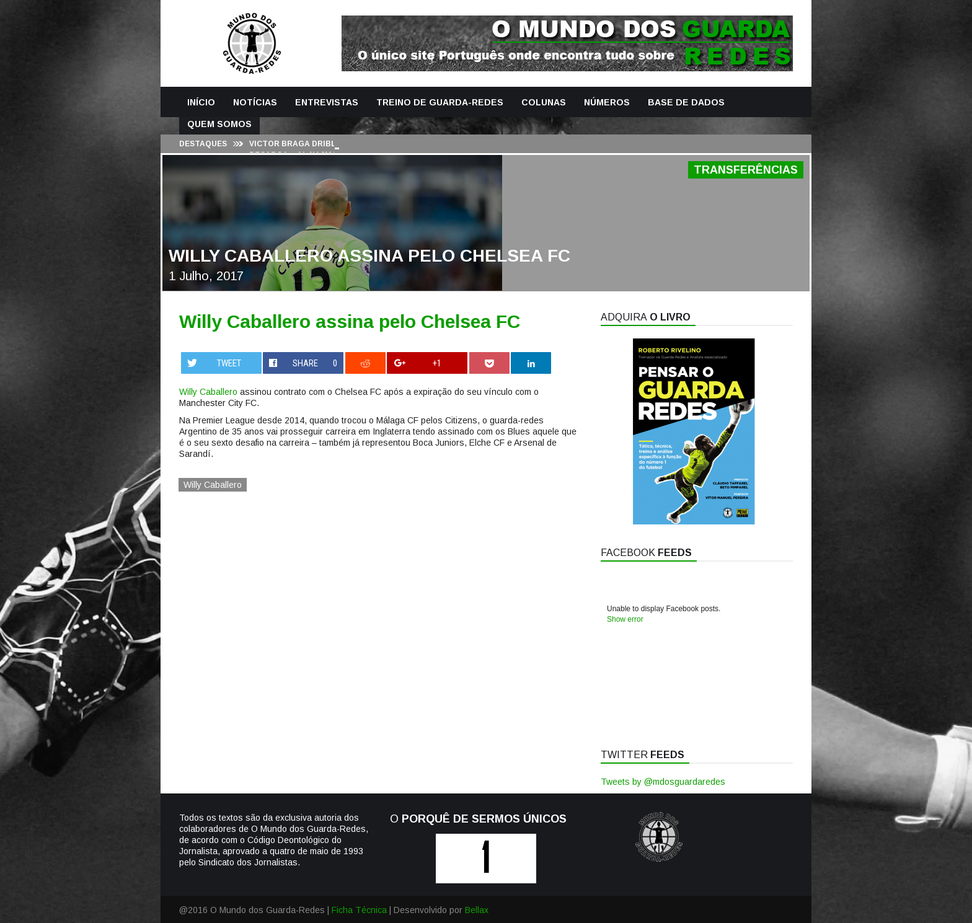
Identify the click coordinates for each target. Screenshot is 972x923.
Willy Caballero (208, 392)
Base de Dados (686, 102)
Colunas (543, 102)
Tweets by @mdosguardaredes (663, 782)
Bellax (476, 910)
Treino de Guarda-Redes (439, 102)
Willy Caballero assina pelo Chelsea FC (349, 321)
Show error (625, 619)
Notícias (255, 102)
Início (201, 102)
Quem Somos (219, 124)
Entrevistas (326, 102)
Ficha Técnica (359, 910)
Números (607, 102)
